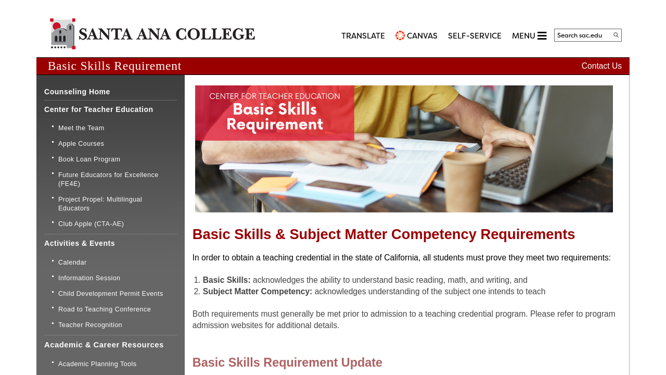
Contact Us (602, 65)
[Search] (616, 35)
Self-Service (475, 36)
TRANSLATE (363, 36)
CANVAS (422, 36)
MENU (529, 35)
